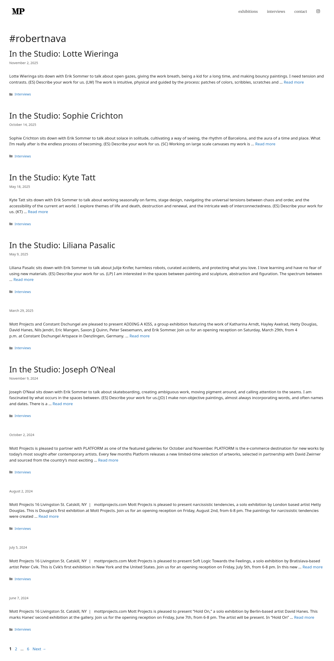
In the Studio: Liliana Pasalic (62, 245)
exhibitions (248, 11)
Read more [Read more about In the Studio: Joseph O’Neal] (63, 403)
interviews (276, 11)
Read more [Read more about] (139, 336)
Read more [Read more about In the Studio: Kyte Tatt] (38, 211)
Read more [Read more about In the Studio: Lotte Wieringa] (294, 82)
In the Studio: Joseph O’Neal (62, 369)
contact (300, 11)
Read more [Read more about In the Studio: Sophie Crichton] (265, 144)
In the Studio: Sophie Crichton (66, 115)
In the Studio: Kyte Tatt (52, 177)
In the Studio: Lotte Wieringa (64, 53)
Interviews (23, 94)
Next (39, 648)
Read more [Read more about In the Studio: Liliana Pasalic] (23, 279)
